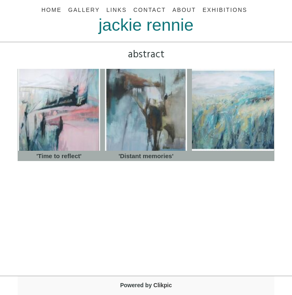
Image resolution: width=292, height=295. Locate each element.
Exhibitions (225, 10)
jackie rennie (146, 25)
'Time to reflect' (59, 155)
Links (116, 10)
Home (51, 10)
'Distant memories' (146, 155)
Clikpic (162, 285)
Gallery (84, 10)
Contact (149, 10)
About (184, 10)
